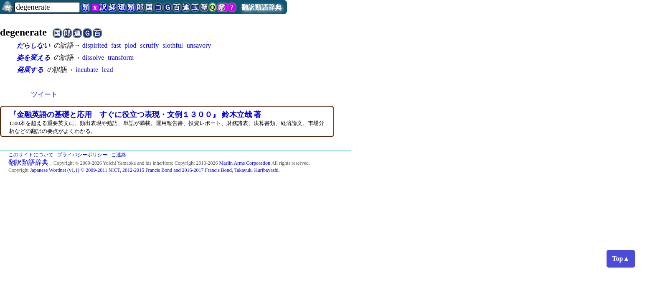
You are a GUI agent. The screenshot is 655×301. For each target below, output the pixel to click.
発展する (30, 69)
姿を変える (33, 57)
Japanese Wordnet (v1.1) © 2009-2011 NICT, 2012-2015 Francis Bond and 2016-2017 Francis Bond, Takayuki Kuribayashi (154, 170)
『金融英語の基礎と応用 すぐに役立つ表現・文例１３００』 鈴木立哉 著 (135, 114)
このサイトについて (30, 155)
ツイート (44, 94)
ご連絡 (118, 155)
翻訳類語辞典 (261, 7)
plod (130, 45)
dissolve (93, 57)
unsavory (199, 45)
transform (121, 57)
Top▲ (621, 258)
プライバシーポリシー (82, 155)
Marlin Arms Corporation (244, 163)
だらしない (33, 45)
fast (116, 45)
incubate (87, 69)
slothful (172, 45)
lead (107, 69)
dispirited (94, 45)
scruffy (149, 45)
